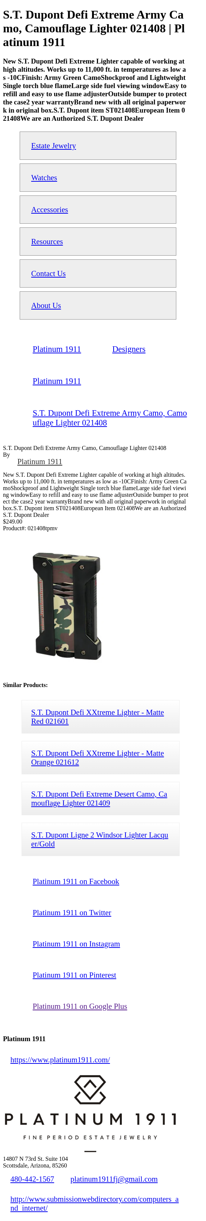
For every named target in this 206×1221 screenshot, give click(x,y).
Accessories (49, 209)
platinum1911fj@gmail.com (114, 1179)
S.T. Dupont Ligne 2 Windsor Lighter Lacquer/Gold (99, 839)
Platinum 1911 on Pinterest (74, 975)
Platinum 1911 (39, 461)
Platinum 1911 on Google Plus (80, 1006)
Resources (47, 241)
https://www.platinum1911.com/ (60, 1059)
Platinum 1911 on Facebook (76, 881)
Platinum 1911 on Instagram (76, 943)
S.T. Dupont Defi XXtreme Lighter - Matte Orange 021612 (97, 757)
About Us (46, 305)
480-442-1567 (32, 1179)
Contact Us (48, 273)
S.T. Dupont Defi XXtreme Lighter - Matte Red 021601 (97, 716)
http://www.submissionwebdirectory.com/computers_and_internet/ (94, 1203)
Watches (44, 177)
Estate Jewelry (53, 145)
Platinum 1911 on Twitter (72, 912)
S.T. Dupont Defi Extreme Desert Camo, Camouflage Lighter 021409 (99, 798)
